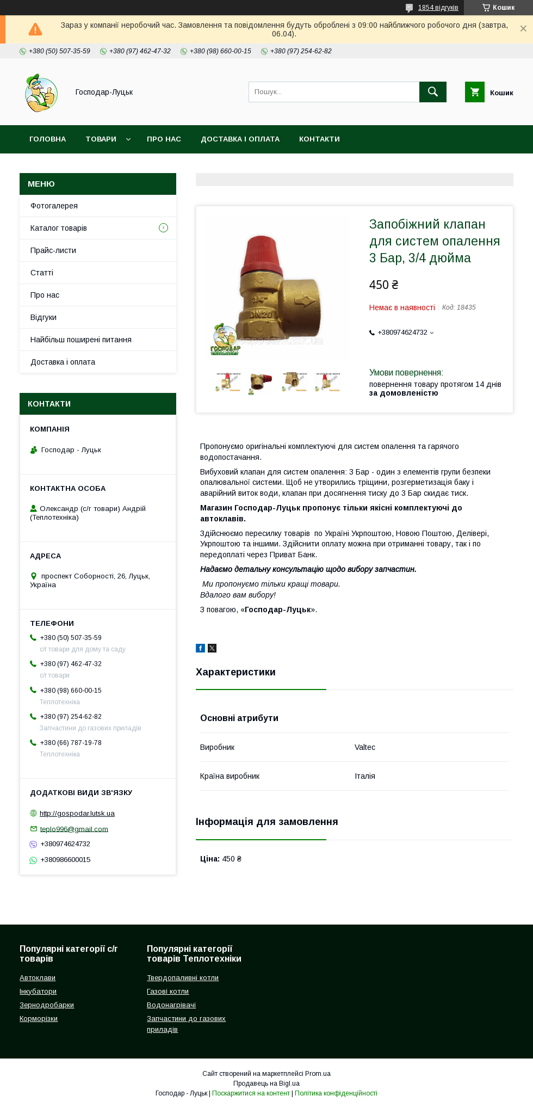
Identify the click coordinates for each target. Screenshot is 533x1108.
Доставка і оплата (240, 139)
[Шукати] (433, 92)
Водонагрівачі (171, 1005)
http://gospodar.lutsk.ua (77, 813)
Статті (41, 272)
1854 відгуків (438, 7)
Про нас (164, 139)
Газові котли (168, 991)
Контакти (319, 139)
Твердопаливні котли (183, 978)
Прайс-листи (53, 250)
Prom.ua (318, 1074)
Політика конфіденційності (336, 1093)
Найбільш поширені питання (81, 339)
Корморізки (39, 1018)
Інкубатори (38, 991)
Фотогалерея (54, 205)
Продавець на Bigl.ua (266, 1083)
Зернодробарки (47, 1005)
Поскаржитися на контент (251, 1093)
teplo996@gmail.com (74, 828)
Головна (47, 139)
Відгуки (43, 317)
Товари (100, 139)
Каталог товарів (58, 228)
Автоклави (37, 978)
